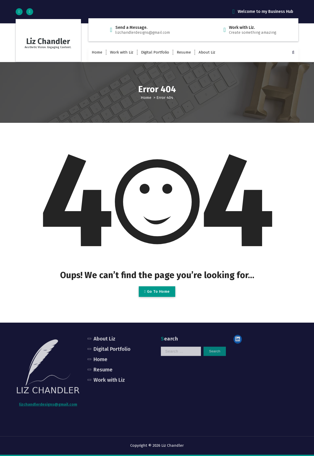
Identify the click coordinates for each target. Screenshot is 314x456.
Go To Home (157, 291)
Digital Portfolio (155, 52)
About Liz (207, 52)
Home (97, 52)
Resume (184, 52)
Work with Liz (121, 52)
